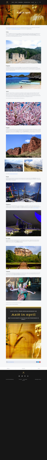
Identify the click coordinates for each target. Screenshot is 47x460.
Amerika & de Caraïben (15, 28)
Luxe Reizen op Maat (27, 2)
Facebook (19, 376)
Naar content (23, 21)
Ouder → (39, 368)
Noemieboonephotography (14, 173)
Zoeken (40, 2)
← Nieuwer (8, 368)
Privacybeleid (25, 379)
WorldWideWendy (7, 2)
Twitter (22, 376)
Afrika (9, 28)
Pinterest (28, 376)
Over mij (16, 2)
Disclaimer (20, 379)
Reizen (13, 2)
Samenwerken (20, 2)
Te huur (32, 2)
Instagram (25, 376)
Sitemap (23, 380)
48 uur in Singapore (36, 207)
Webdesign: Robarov (38, 379)
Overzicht (23, 368)
